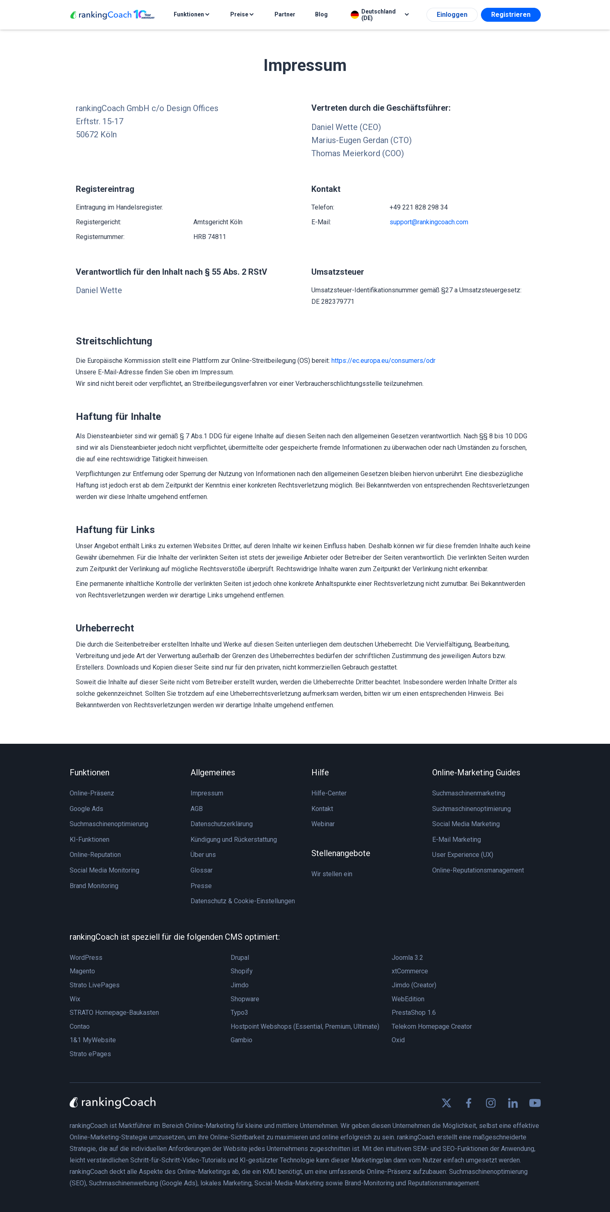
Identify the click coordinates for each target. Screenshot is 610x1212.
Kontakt (322, 809)
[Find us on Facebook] (468, 1103)
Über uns (203, 855)
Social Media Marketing (466, 824)
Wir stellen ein (331, 874)
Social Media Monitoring (104, 870)
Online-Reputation (95, 855)
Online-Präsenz (92, 793)
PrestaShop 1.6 (414, 1012)
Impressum (206, 793)
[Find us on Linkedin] (513, 1103)
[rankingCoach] (113, 15)
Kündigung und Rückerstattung (233, 839)
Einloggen (452, 14)
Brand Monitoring (94, 886)
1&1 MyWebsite (93, 1040)
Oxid (398, 1040)
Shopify (242, 971)
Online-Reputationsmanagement (478, 870)
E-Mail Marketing (456, 839)
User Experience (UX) (462, 855)
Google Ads (86, 809)
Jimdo (240, 985)
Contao (80, 1026)
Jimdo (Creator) (414, 985)
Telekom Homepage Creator (432, 1026)
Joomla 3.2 (407, 957)
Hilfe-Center (329, 793)
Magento (82, 971)
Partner (284, 14)
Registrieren (511, 14)
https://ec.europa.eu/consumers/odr (383, 361)
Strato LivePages (95, 985)
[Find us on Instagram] (491, 1103)
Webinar (323, 824)
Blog (321, 14)
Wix (75, 999)
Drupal (240, 957)
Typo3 (239, 1012)
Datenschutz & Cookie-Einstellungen (242, 901)
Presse (201, 886)
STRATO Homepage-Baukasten (114, 1012)
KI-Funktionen (89, 839)
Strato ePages (90, 1054)
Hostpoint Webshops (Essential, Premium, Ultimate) (305, 1026)
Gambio (241, 1040)
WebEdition (408, 999)
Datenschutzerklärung (221, 824)
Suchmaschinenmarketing (468, 793)
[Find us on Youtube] (535, 1103)
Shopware (245, 999)
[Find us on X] (446, 1103)
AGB (196, 809)
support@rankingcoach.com (429, 222)
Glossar (201, 870)
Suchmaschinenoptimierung (109, 824)
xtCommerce (410, 971)
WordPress (86, 957)
